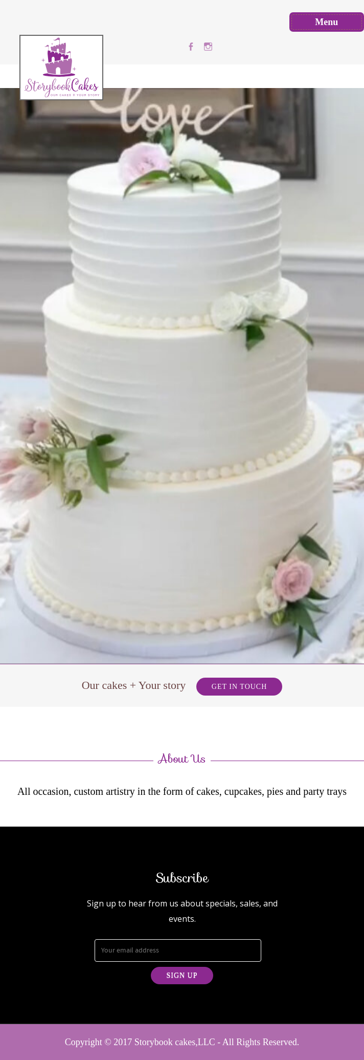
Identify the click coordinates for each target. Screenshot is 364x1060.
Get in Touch (239, 686)
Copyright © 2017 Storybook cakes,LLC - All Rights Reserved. (182, 1042)
